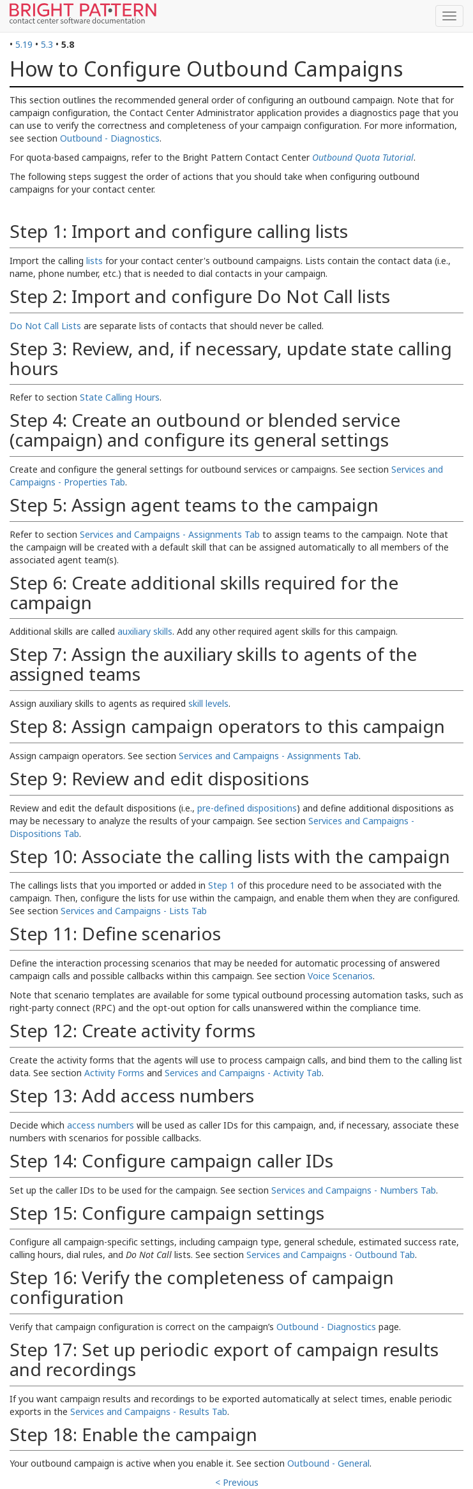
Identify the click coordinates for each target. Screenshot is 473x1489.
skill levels (208, 703)
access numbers (100, 1125)
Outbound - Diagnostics (110, 138)
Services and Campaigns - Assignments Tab (170, 534)
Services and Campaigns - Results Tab (148, 1411)
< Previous (237, 1482)
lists (94, 261)
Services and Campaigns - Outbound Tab (330, 1254)
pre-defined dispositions (247, 808)
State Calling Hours (120, 397)
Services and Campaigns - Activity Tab (243, 1073)
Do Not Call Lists (45, 326)
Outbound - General (328, 1463)
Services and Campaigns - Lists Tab (134, 911)
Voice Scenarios (340, 976)
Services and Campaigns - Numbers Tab (353, 1190)
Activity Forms (114, 1073)
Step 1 (221, 885)
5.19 (24, 44)
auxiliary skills (144, 631)
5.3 (47, 44)
